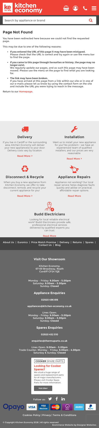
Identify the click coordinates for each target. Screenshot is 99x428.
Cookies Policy (31, 415)
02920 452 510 (49, 334)
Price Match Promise (43, 242)
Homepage (25, 91)
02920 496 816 (49, 299)
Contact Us (45, 245)
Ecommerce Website (62, 425)
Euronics (23, 242)
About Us (8, 242)
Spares (89, 242)
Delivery (64, 242)
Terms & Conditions (64, 415)
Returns (77, 242)
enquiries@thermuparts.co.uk (49, 340)
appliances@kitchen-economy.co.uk (49, 306)
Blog (58, 245)
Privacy (46, 415)
